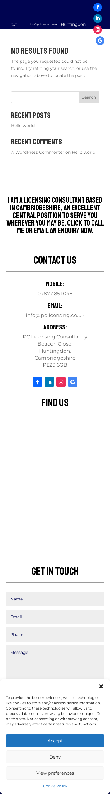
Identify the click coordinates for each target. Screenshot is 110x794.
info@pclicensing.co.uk (43, 24)
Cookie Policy (55, 786)
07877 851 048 (16, 24)
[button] (101, 686)
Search (89, 97)
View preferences (55, 773)
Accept (55, 741)
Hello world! (23, 125)
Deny (55, 757)
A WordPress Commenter (37, 152)
